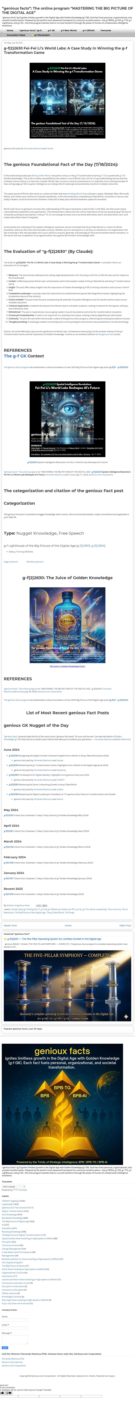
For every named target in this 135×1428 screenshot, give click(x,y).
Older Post (125, 925)
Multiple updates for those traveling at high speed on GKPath (30, 1259)
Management (8, 1255)
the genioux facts (106, 334)
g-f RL (79, 909)
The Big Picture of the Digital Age (30, 912)
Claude (49, 148)
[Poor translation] (8, 1393)
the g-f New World (42, 175)
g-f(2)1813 (83, 545)
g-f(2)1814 (98, 545)
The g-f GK (15, 356)
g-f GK (51, 30)
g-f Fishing (19, 551)
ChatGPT (60, 779)
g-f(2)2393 (9, 815)
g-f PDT (72, 909)
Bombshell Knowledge (12, 1218)
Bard (119, 739)
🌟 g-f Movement (40, 35)
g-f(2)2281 (9, 831)
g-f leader (63, 909)
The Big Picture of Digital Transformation (21, 1235)
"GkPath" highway (10, 1201)
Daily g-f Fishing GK (27, 909)
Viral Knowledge (9, 1214)
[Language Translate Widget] (13, 1187)
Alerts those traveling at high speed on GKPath (23, 1269)
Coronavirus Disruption (13, 1289)
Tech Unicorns (114, 909)
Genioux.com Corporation (101, 474)
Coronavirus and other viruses (16, 1283)
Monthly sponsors (35, 561)
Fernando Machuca (33, 148)
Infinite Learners (9, 1293)
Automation (7, 1276)
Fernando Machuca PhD (13, 1358)
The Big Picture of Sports (13, 1265)
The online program (28, 471)
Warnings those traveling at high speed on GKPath (25, 1300)
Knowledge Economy (11, 1296)
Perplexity (61, 770)
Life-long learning (10, 1262)
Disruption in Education (13, 1286)
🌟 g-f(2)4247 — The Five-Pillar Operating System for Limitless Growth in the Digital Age (52, 938)
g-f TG (103, 175)
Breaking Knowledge (11, 1231)
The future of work (10, 1245)
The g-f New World (55, 912)
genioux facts (10, 471)
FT (39, 909)
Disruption (7, 1241)
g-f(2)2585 (14, 784)
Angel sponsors (11, 561)
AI (3, 1224)
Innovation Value (16, 35)
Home (10, 30)
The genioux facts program (16, 367)
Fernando (106, 30)
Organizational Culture (12, 1272)
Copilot (59, 789)
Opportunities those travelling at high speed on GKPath (27, 1238)
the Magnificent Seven (78, 193)
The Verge (69, 912)
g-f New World (68, 30)
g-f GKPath (89, 30)
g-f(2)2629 (122, 367)
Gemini (126, 739)
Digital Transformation (12, 1211)
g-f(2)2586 (14, 794)
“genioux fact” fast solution (14, 1207)
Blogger (111, 1375)
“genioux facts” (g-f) (30, 30)
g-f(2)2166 (9, 847)
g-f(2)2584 (14, 775)
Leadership (101, 909)
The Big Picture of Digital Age (15, 1221)
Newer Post (10, 925)
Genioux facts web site (12, 1362)
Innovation (7, 1228)
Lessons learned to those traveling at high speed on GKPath (29, 1279)
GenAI (92, 909)
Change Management (12, 1248)
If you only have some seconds (16, 1303)
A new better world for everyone (17, 1252)
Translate (20, 1190)
